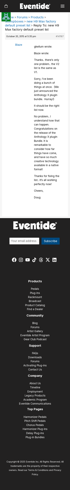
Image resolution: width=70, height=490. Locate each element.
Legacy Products (35, 395)
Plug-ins (35, 293)
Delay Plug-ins (35, 433)
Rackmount (35, 297)
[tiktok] (35, 260)
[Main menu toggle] (62, 6)
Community (35, 315)
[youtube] (28, 260)
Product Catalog (35, 305)
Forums (22, 17)
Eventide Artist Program (35, 335)
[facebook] (15, 260)
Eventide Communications (35, 403)
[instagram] (22, 260)
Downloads (35, 357)
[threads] (42, 260)
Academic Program (35, 399)
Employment (35, 391)
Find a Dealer (35, 309)
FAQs (35, 353)
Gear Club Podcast (35, 339)
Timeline (35, 387)
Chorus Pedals (35, 425)
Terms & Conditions (38, 470)
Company (35, 376)
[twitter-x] (48, 260)
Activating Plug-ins (35, 365)
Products (37, 17)
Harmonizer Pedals (35, 416)
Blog (35, 323)
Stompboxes (14, 21)
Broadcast (35, 301)
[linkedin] (55, 260)
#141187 (60, 36)
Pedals (35, 288)
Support (35, 345)
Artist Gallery (35, 331)
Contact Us (35, 369)
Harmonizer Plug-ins (35, 429)
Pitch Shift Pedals (35, 420)
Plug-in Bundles (35, 437)
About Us (35, 383)
